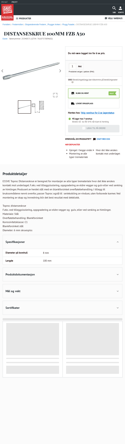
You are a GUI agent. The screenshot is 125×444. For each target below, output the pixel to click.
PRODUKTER (23, 18)
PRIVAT (4, 2)
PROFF (15, 2)
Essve (5, 38)
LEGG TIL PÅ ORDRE (93, 128)
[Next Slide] (60, 71)
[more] (121, 9)
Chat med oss (103, 139)
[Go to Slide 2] (38, 107)
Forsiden (6, 24)
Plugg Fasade (67, 24)
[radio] (93, 93)
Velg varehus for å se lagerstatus (97, 112)
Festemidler (16, 24)
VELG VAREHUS (113, 18)
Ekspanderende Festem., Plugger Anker (41, 24)
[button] (31, 71)
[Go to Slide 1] (24, 107)
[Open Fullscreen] (55, 95)
